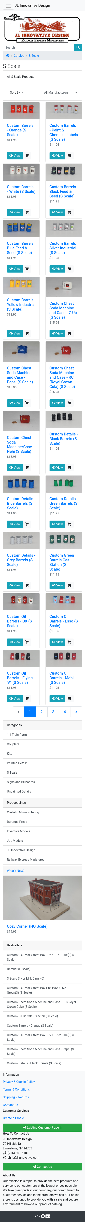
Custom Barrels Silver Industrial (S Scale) (63, 248)
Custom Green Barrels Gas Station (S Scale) (62, 562)
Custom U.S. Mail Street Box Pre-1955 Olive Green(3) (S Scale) (36, 990)
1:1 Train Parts (17, 735)
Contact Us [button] (42, 1167)
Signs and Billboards (21, 782)
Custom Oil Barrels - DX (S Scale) (19, 621)
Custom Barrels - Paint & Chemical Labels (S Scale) (64, 132)
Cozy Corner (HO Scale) (27, 926)
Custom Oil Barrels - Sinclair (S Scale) (32, 1016)
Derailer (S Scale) (18, 969)
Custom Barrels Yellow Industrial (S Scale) (21, 305)
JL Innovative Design (32, 5)
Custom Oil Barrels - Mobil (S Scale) (62, 678)
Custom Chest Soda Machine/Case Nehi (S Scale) (19, 444)
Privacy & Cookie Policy (19, 1082)
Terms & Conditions (16, 1089)
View (14, 156)
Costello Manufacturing (23, 812)
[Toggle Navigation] (8, 6)
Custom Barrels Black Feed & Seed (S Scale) (63, 191)
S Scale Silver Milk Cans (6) (25, 978)
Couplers (13, 744)
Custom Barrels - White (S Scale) (21, 189)
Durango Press (17, 822)
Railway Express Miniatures (25, 859)
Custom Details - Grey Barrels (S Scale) (21, 560)
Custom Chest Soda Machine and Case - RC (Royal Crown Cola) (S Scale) (62, 377)
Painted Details (17, 763)
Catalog (19, 56)
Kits (9, 753)
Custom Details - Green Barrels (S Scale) (64, 503)
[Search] (38, 47)
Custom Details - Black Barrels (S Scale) (64, 439)
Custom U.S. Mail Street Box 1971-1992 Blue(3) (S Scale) (41, 1037)
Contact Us (10, 1105)
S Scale (34, 56)
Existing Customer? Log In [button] (42, 1127)
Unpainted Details (19, 791)
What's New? (15, 871)
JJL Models (15, 841)
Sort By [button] (15, 92)
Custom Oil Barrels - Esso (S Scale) (64, 621)
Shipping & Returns (16, 1097)
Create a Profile (13, 1118)
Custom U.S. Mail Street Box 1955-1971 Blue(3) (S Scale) (41, 957)
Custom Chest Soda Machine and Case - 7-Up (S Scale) (63, 310)
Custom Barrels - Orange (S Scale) (20, 130)
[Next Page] (76, 711)
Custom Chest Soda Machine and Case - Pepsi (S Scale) (20, 375)
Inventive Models (18, 831)
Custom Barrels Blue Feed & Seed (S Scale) (20, 248)
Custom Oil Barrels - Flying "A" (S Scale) (20, 678)
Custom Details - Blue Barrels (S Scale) (21, 503)
